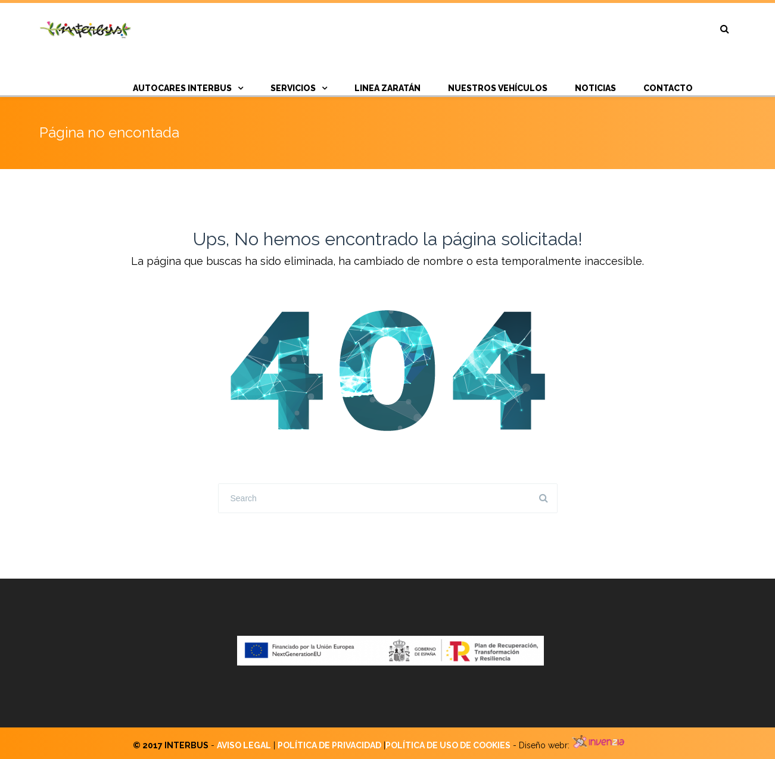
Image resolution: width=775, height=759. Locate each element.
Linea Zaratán (387, 88)
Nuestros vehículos (497, 88)
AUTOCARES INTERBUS (182, 88)
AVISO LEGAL (244, 745)
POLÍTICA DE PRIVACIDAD (329, 745)
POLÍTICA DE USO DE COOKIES (448, 745)
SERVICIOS (293, 88)
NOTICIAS (595, 88)
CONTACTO (668, 88)
